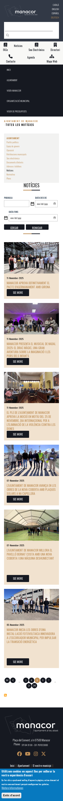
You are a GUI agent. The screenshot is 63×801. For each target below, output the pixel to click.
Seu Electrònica (36, 50)
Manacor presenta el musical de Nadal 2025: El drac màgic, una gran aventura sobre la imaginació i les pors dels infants (31, 350)
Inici (12, 766)
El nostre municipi (42, 766)
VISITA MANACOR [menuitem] (14, 90)
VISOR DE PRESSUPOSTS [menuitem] (17, 111)
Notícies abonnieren (5, 695)
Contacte (10, 61)
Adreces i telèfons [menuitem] (14, 166)
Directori (55, 50)
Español (55, 13)
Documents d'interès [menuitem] (15, 162)
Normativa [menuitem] (11, 174)
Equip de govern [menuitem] (13, 146)
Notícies (18, 46)
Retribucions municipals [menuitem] (16, 154)
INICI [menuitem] (9, 69)
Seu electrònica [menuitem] (13, 158)
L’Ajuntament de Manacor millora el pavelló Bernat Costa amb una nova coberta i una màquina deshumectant (30, 554)
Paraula (8, 197)
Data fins (13, 211)
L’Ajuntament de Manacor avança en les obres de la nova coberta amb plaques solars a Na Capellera (31, 489)
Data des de (41, 197)
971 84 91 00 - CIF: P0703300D (35, 745)
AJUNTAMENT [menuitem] (12, 80)
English (55, 9)
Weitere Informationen (12, 788)
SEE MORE (18, 293)
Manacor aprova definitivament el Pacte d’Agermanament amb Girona (28, 285)
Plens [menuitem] (9, 178)
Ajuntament (24, 766)
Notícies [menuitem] (10, 170)
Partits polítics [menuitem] (12, 142)
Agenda (31, 57)
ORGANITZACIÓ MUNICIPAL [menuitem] (18, 101)
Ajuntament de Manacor (21, 121)
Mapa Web (52, 61)
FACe (5, 50)
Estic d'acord (11, 795)
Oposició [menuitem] (10, 150)
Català (56, 5)
